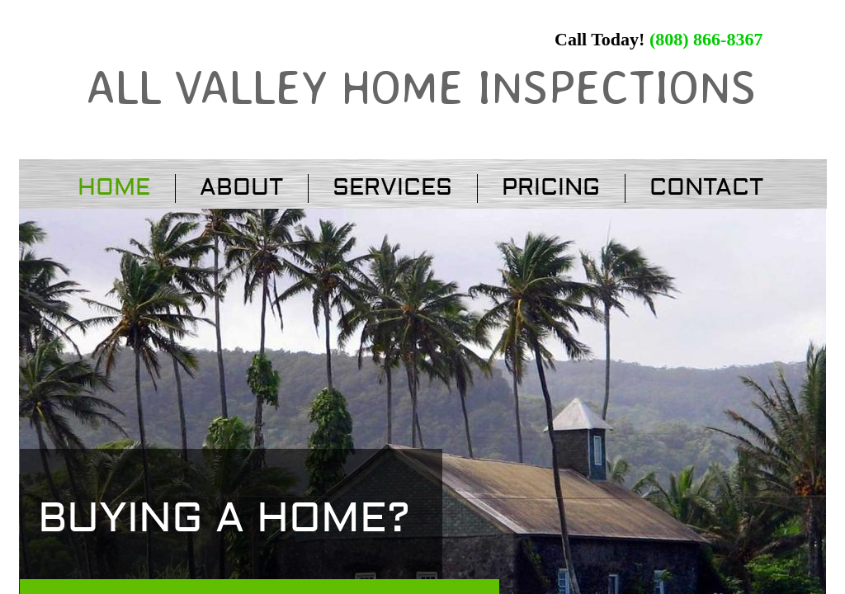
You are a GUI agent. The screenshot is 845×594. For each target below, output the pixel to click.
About (241, 187)
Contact (706, 187)
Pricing (551, 187)
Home (114, 187)
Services (392, 187)
